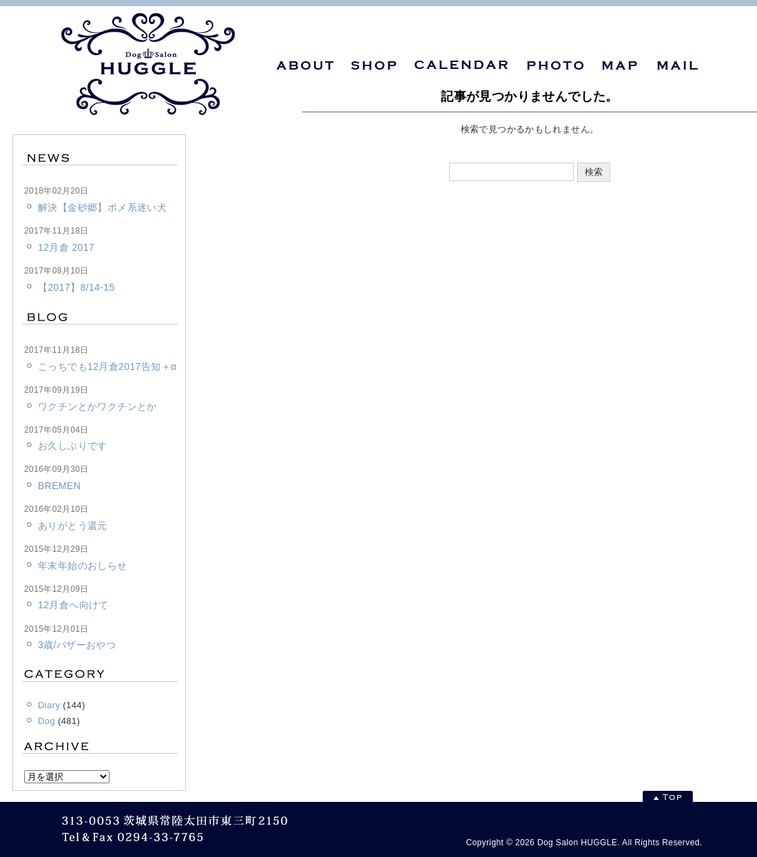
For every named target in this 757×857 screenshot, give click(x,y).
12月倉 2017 (66, 247)
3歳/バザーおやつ (77, 644)
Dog (46, 721)
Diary (49, 705)
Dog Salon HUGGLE (577, 842)
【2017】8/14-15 (76, 287)
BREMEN (59, 485)
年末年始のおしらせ (82, 565)
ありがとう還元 (72, 525)
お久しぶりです (72, 445)
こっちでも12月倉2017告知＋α (107, 366)
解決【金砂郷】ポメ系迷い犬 (102, 207)
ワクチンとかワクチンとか (97, 406)
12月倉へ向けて (73, 604)
